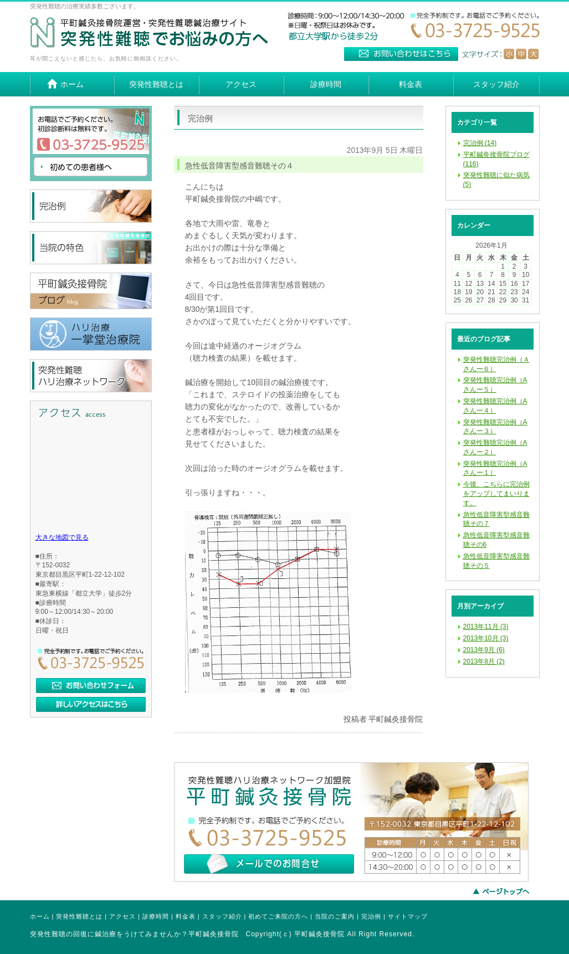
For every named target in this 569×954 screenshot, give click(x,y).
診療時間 (155, 916)
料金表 (186, 916)
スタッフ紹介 (222, 916)
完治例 (371, 916)
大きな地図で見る (62, 537)
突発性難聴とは (79, 916)
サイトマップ (408, 916)
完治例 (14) (480, 143)
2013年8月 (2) (484, 661)
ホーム (40, 916)
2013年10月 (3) (486, 638)
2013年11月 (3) (486, 626)
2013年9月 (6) (484, 650)
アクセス (122, 916)
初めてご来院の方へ (278, 916)
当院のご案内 (335, 916)
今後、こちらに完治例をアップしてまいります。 (496, 493)
